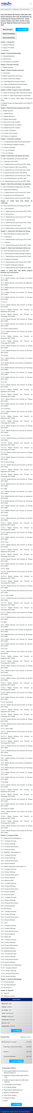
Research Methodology (9, 37)
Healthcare (15, 9)
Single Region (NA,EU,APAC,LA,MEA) (12, 1046)
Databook (5, 1051)
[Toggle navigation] (30, 4)
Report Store (8, 9)
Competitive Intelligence (9, 1056)
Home (2, 9)
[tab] (8, 29)
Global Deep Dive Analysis (10, 1042)
